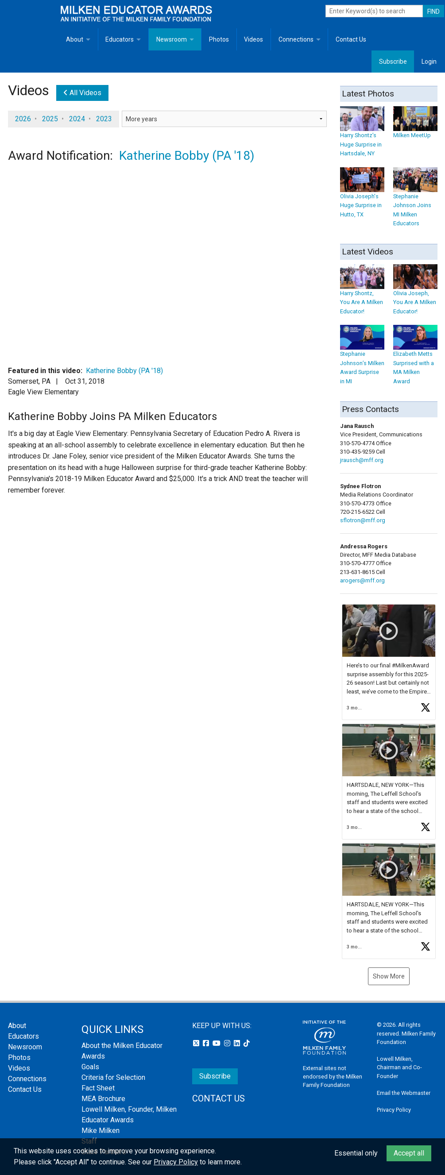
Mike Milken (100, 1130)
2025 (50, 119)
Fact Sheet (98, 1088)
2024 (77, 119)
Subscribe (393, 61)
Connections (296, 39)
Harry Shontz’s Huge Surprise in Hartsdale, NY (362, 136)
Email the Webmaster (403, 1093)
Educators (119, 39)
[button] (388, 662)
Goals (90, 1067)
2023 (104, 119)
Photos (219, 39)
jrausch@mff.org (361, 460)
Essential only (356, 1153)
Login (429, 61)
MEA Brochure (103, 1098)
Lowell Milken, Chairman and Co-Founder (399, 1067)
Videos (253, 39)
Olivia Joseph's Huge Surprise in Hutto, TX (362, 197)
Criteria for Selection (113, 1077)
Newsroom (171, 39)
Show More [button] (389, 976)
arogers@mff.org (362, 580)
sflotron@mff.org (362, 520)
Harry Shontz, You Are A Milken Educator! (362, 294)
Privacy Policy (394, 1109)
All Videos (82, 93)
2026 (23, 119)
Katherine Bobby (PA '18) (187, 155)
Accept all (409, 1153)
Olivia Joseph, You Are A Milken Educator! (415, 294)
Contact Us (351, 39)
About (74, 39)
